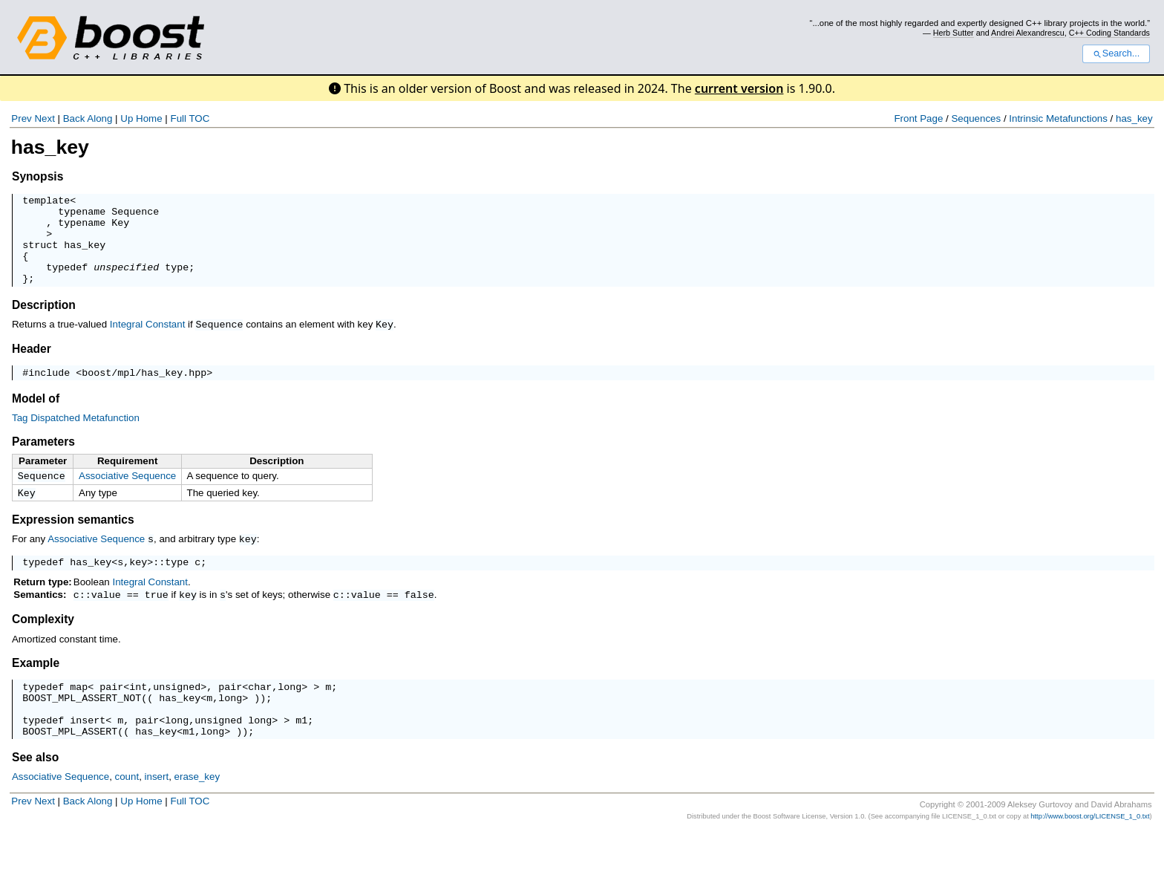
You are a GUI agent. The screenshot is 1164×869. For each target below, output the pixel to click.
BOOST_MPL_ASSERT (69, 767)
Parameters (43, 461)
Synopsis (37, 176)
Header (31, 365)
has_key (1134, 118)
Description (44, 322)
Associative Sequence (127, 495)
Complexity (43, 644)
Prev (21, 118)
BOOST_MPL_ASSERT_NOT (81, 727)
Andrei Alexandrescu (1028, 32)
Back (74, 118)
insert (87, 754)
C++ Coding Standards (1109, 32)
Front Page (918, 118)
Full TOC (189, 118)
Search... (1116, 53)
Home (149, 118)
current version (739, 88)
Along (99, 118)
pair (111, 713)
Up (126, 118)
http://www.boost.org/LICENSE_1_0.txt (1089, 852)
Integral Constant (148, 342)
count (127, 812)
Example (35, 688)
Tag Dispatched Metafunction (76, 437)
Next (44, 118)
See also (35, 793)
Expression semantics (73, 542)
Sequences (976, 118)
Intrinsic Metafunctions (1058, 118)
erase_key (197, 812)
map (79, 713)
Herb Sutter (953, 32)
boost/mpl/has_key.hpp (144, 391)
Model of (35, 417)
